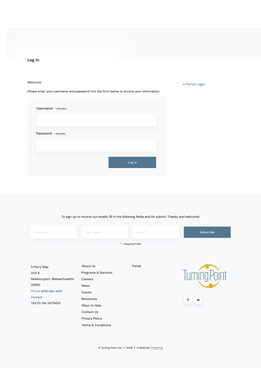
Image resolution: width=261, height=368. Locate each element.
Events (87, 292)
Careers (87, 279)
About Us (88, 266)
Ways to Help (91, 305)
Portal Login (195, 84)
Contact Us (90, 312)
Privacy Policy (92, 318)
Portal (136, 266)
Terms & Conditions (96, 325)
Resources (89, 299)
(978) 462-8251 (51, 291)
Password (44, 133)
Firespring (157, 347)
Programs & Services (97, 272)
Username (44, 108)
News (86, 286)
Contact (36, 297)
